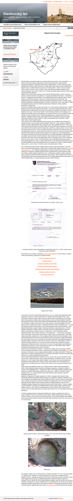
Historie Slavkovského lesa (12, 24)
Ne (4, 77)
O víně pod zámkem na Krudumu (47, 258)
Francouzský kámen (51, 485)
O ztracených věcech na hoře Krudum (47, 263)
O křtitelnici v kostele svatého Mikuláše (47, 266)
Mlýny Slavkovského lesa (11, 33)
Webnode (60, 498)
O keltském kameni (47, 261)
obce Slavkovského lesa (32, 24)
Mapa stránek (58, 1)
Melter (67, 350)
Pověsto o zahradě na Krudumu (47, 272)
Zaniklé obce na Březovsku (51, 24)
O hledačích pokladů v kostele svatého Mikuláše (47, 269)
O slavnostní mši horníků (47, 274)
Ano (4, 71)
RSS (66, 1)
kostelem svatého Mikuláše (50, 254)
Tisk (72, 1)
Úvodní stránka (7, 28)
